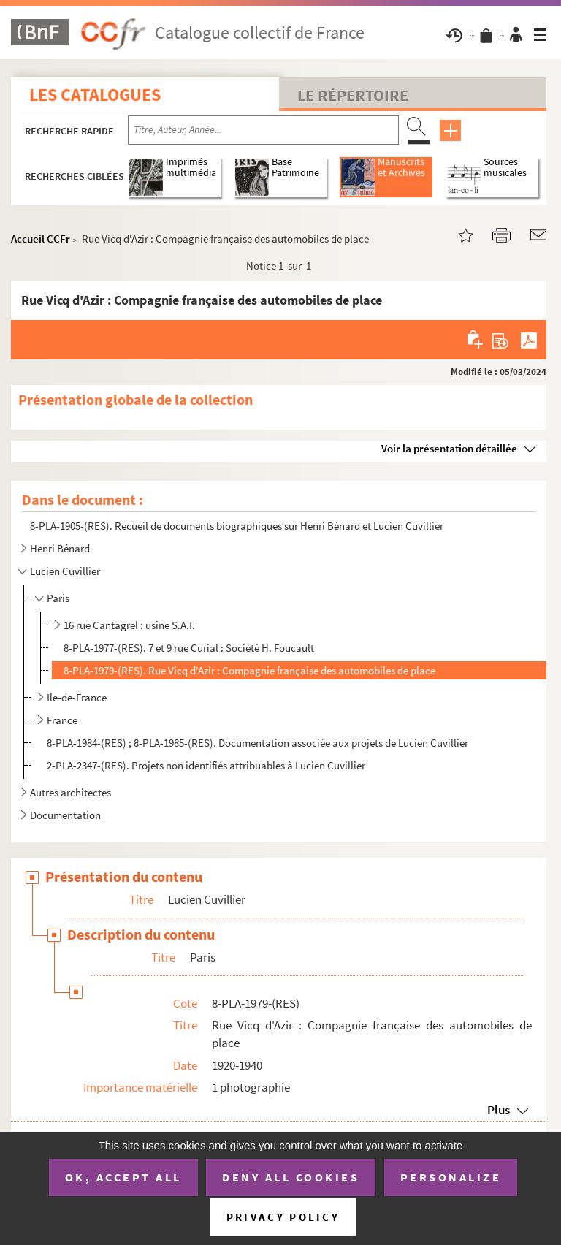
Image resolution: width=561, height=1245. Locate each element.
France (62, 720)
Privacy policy (283, 1217)
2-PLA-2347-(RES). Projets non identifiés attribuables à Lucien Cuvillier (206, 765)
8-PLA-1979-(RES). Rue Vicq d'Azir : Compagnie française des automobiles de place (249, 670)
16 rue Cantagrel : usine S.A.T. (129, 625)
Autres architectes (70, 792)
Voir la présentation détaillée (449, 448)
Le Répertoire (352, 95)
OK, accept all (123, 1177)
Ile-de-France (77, 697)
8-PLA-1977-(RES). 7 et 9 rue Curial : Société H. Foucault (189, 648)
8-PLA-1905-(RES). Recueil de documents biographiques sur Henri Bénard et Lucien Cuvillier (236, 526)
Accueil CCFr (40, 238)
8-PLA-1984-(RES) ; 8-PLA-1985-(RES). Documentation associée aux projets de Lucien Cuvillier (257, 743)
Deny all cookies (290, 1177)
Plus (498, 1110)
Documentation (65, 815)
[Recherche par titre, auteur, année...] (263, 130)
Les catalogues (95, 94)
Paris (58, 598)
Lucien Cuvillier (65, 571)
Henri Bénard (60, 548)
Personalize (451, 1177)
